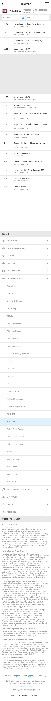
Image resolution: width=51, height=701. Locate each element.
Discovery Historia (14, 331)
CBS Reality (11, 308)
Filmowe (11, 256)
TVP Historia (12, 467)
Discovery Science (14, 346)
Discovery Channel (14, 324)
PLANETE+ (11, 414)
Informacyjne (13, 271)
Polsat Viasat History (15, 437)
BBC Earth (11, 293)
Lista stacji (42, 676)
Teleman (26, 3)
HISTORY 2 (11, 376)
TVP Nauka (11, 482)
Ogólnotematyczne (16, 248)
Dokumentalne (14, 278)
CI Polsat (10, 316)
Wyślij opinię (29, 676)
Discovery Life (12, 339)
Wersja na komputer (12, 676)
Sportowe (11, 263)
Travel (9, 452)
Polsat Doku (12, 422)
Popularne (12, 241)
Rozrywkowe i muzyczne (18, 489)
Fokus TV (10, 361)
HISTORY (10, 369)
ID (8, 384)
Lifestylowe (12, 497)
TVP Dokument (13, 459)
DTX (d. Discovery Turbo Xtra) (18, 354)
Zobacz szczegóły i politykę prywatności (25, 686)
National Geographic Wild (17, 406)
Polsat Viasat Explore (15, 429)
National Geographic (15, 399)
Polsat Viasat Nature (15, 444)
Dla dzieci (11, 504)
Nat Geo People (13, 391)
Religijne (11, 512)
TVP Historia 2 (12, 474)
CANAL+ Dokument (14, 301)
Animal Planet (12, 286)
